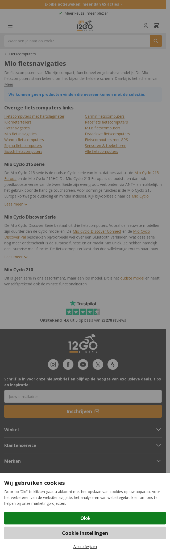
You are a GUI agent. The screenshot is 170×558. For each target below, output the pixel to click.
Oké (85, 518)
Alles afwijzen (85, 546)
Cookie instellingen (85, 533)
